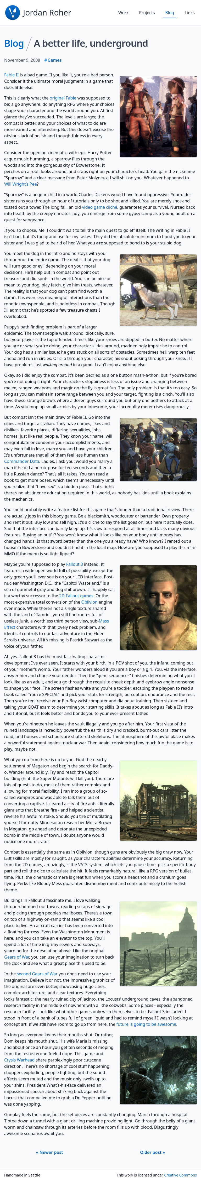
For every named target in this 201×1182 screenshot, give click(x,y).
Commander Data (21, 461)
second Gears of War (37, 974)
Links (190, 12)
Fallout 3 (74, 564)
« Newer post (49, 1152)
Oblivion (89, 602)
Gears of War (16, 957)
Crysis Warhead (19, 1060)
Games (55, 60)
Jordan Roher (47, 12)
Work (123, 12)
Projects (147, 12)
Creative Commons (180, 1175)
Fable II (11, 75)
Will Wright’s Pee (20, 184)
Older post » (152, 1152)
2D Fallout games (76, 596)
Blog (169, 12)
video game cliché (99, 207)
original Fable (63, 98)
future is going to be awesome (146, 1024)
